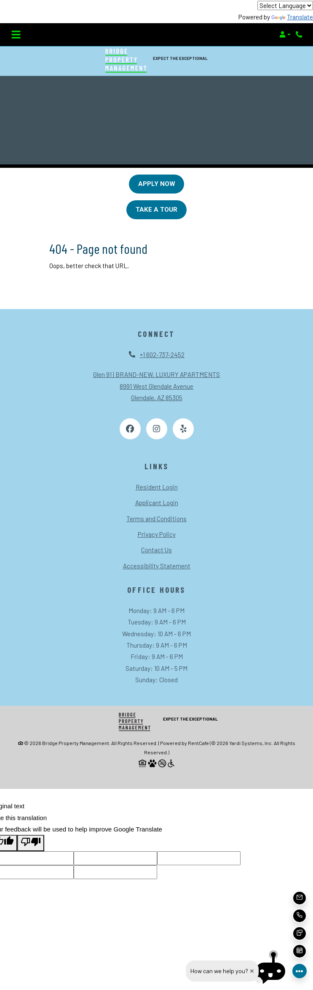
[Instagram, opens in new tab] (156, 428)
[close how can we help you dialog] (252, 971)
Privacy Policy (157, 534)
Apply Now (156, 184)
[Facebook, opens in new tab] (130, 428)
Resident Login (157, 487)
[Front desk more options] (299, 971)
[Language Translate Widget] (285, 5)
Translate (292, 17)
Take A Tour (156, 209)
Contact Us (156, 550)
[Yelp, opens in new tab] (183, 428)
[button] (285, 35)
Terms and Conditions (156, 518)
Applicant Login (156, 502)
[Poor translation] (30, 843)
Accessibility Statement (156, 566)
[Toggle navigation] (16, 35)
